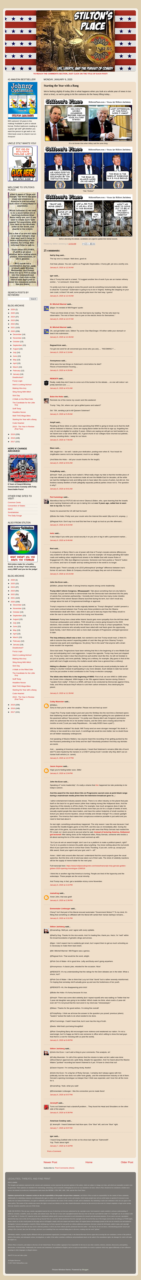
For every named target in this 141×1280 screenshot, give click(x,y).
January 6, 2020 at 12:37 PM (62, 758)
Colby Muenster (57, 702)
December (17, 334)
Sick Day (16, 395)
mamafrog (54, 893)
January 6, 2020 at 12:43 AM (62, 296)
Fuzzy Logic (17, 381)
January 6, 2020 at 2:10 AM (61, 352)
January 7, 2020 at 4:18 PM (61, 1146)
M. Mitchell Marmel (58, 304)
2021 (13, 327)
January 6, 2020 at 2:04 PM (61, 773)
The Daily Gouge (15, 516)
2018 (13, 438)
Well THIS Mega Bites (22, 416)
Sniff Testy (17, 409)
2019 (13, 434)
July (15, 352)
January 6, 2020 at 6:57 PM (61, 1095)
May (15, 360)
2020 (13, 331)
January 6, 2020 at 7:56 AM (61, 440)
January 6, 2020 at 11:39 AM (62, 693)
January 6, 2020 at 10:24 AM (62, 574)
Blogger (85, 1270)
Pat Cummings (56, 497)
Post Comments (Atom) (64, 1168)
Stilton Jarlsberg (57, 927)
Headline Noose (19, 412)
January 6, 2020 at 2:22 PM (61, 885)
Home (89, 1162)
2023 (13, 320)
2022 (13, 324)
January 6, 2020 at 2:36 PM (61, 900)
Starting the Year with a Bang (24, 419)
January (16, 374)
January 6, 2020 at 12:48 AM (62, 337)
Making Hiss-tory (19, 388)
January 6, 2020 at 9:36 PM (61, 1113)
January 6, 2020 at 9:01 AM (61, 463)
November (17, 338)
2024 (13, 317)
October (16, 342)
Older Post (127, 1162)
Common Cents (14, 502)
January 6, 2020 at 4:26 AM (61, 370)
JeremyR (54, 1103)
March (16, 367)
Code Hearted (18, 423)
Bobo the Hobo (56, 397)
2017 (13, 442)
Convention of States (16, 506)
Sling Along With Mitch (22, 392)
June (15, 356)
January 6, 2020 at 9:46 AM (61, 540)
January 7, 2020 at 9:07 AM (61, 1128)
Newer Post (50, 1162)
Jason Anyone (56, 766)
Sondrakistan (13, 512)
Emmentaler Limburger (60, 909)
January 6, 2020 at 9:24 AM (61, 525)
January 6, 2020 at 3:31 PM (61, 918)
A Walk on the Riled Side (23, 399)
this (97, 785)
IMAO (10, 509)
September (18, 345)
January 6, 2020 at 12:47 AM (62, 319)
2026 (13, 309)
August (16, 349)
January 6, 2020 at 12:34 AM (62, 267)
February (17, 371)
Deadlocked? (18, 377)
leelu (52, 533)
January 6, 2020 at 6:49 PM (61, 1040)
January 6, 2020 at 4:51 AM (61, 388)
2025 (13, 313)
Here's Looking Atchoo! (22, 385)
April (15, 363)
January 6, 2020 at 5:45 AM (61, 414)
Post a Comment (54, 1151)
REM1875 (54, 379)
